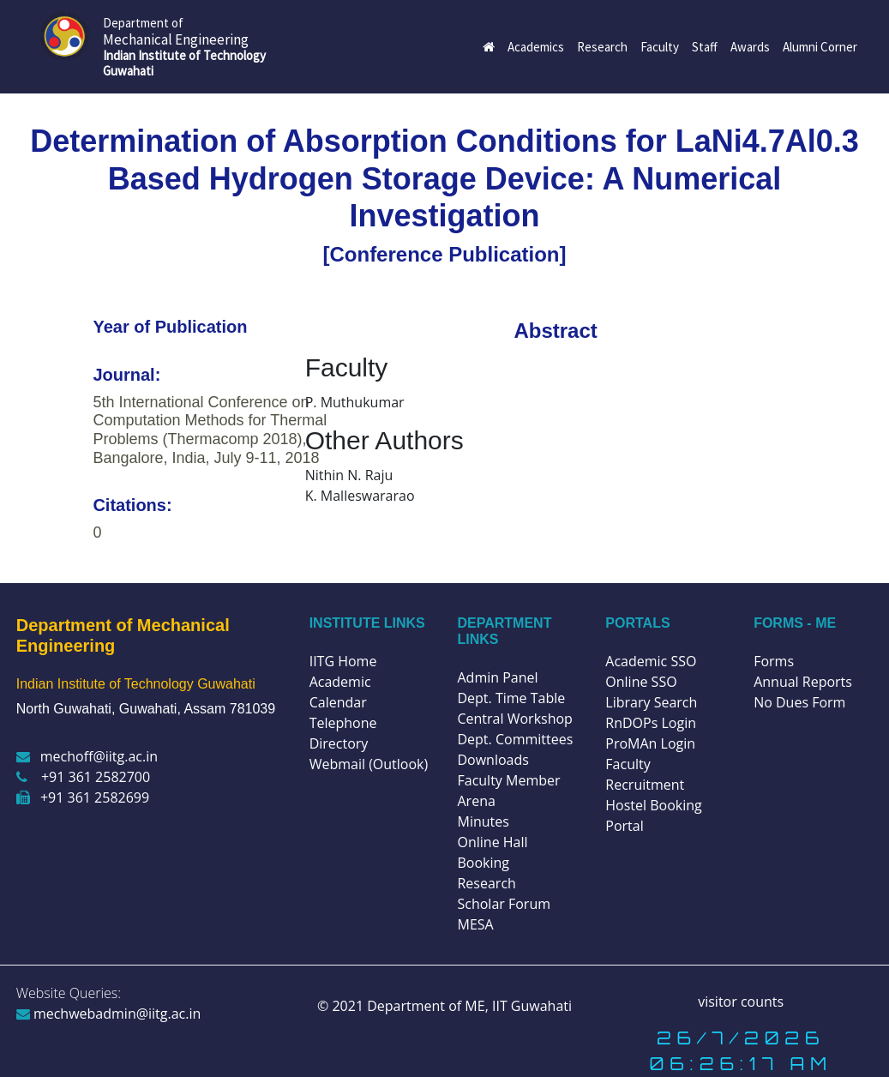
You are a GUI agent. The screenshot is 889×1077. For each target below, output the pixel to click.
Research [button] (602, 47)
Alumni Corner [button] (820, 47)
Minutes (482, 821)
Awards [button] (750, 47)
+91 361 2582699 (82, 797)
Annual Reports (803, 681)
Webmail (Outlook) (369, 764)
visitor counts (741, 1001)
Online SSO (640, 681)
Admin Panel (497, 677)
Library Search (651, 702)
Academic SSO (650, 661)
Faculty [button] (659, 47)
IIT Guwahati (530, 1005)
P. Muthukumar (355, 402)
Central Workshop (514, 718)
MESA (475, 924)
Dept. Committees (515, 739)
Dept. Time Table (511, 698)
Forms (774, 661)
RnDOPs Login (650, 722)
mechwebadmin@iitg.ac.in (108, 1013)
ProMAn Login (650, 743)
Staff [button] (705, 47)
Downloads (492, 759)
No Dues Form (799, 702)
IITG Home (343, 661)
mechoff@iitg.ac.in (87, 756)
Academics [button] (536, 47)
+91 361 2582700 (83, 776)
